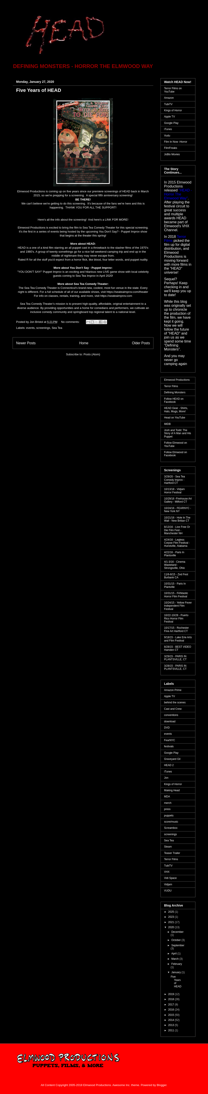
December (177, 931)
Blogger (161, 1085)
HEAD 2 (169, 765)
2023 (171, 916)
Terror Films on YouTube (173, 90)
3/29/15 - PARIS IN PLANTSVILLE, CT (175, 658)
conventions (171, 715)
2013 (171, 1025)
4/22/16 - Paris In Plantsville (174, 554)
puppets (169, 815)
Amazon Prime (173, 690)
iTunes (168, 129)
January (176, 972)
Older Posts (141, 343)
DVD (167, 727)
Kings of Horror (173, 110)
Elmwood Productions (177, 379)
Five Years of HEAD (38, 90)
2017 (171, 1004)
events (30, 327)
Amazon (169, 97)
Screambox (171, 827)
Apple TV (169, 116)
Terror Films (171, 386)
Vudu (167, 135)
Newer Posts (26, 343)
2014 (171, 1020)
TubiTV (168, 104)
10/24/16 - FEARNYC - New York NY (177, 510)
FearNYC (169, 740)
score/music (171, 821)
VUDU (168, 890)
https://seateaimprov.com (116, 295)
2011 (171, 1030)
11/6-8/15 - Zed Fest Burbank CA (176, 576)
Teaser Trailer (172, 853)
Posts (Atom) (91, 354)
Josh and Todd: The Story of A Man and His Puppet (177, 433)
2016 (171, 1009)
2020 (171, 927)
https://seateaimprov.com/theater (127, 291)
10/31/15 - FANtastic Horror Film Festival (176, 595)
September (177, 945)
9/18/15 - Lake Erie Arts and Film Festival (178, 639)
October (176, 940)
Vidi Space (170, 878)
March (175, 958)
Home (84, 343)
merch (167, 802)
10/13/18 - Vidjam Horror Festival (174, 491)
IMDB (167, 424)
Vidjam (168, 884)
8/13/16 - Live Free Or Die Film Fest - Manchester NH (177, 530)
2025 (171, 911)
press (167, 809)
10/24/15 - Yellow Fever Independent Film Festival (178, 606)
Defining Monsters (174, 392)
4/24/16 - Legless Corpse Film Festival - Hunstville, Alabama (177, 543)
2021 (171, 922)
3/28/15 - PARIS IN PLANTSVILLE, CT (175, 667)
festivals (169, 746)
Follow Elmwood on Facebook (175, 454)
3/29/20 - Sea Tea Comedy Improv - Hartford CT (174, 480)
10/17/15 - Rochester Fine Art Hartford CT (176, 629)
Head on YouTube (174, 417)
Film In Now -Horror (175, 141)
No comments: (70, 322)
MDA (167, 796)
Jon (166, 777)
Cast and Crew (173, 708)
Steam (168, 846)
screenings (43, 327)
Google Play (171, 123)
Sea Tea (57, 327)
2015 (171, 1014)
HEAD (126, 191)
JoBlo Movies (172, 154)
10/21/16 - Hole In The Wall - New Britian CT (177, 519)
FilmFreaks (170, 148)
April (174, 953)
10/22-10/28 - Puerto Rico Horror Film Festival (176, 618)
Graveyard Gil (172, 759)
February (176, 963)
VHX (167, 871)
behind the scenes (174, 702)
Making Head (172, 790)
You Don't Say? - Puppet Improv (119, 231)
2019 (171, 994)
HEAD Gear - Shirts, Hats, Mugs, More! (176, 410)
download (169, 721)
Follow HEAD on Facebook (173, 400)
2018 (171, 999)
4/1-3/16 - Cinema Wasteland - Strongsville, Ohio (174, 565)
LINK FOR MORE (116, 219)
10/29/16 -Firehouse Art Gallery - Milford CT (178, 500)
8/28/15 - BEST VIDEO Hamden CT (177, 648)
